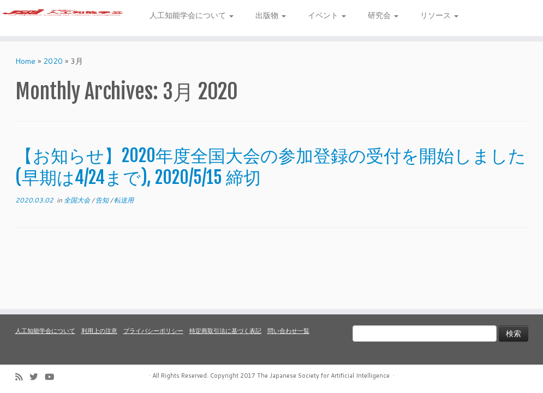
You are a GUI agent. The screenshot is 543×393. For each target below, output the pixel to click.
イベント (327, 15)
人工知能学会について (192, 15)
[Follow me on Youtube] (53, 377)
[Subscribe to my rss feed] (22, 377)
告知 (103, 210)
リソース (439, 15)
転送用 (124, 210)
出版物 (270, 15)
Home (25, 71)
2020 (53, 71)
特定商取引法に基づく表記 (225, 330)
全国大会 (78, 210)
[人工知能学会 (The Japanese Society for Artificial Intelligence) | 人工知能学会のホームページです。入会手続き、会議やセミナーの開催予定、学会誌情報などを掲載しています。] (63, 23)
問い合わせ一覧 (288, 330)
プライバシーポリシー (153, 330)
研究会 (383, 15)
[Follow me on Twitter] (37, 377)
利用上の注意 (99, 330)
